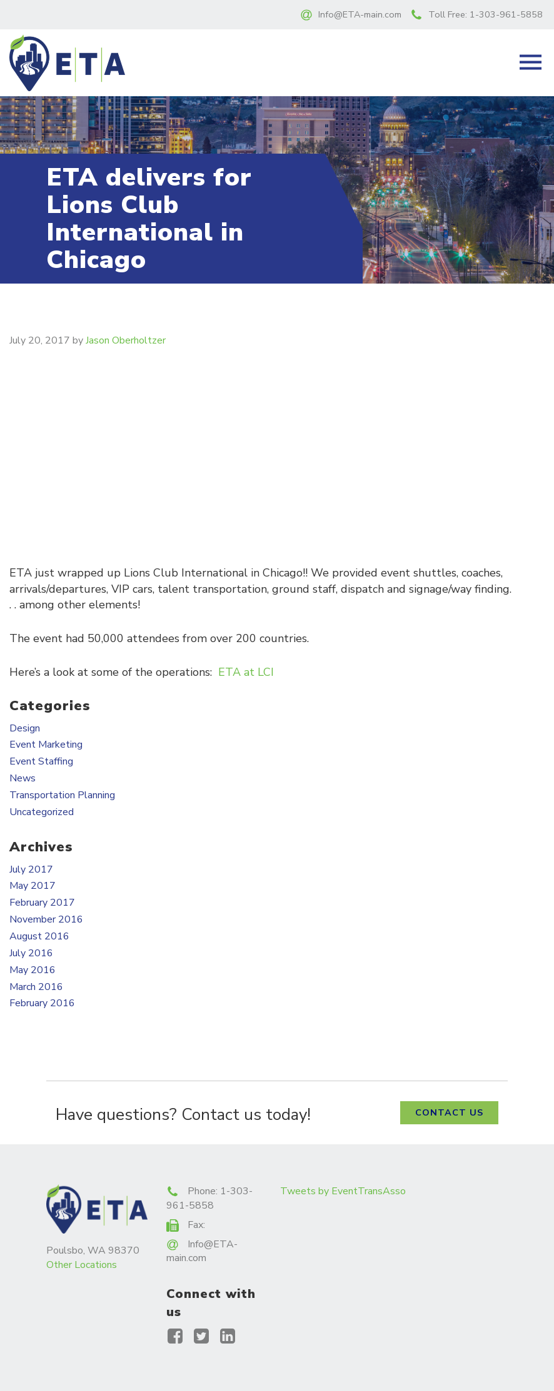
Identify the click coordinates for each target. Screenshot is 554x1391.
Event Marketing (46, 744)
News (22, 778)
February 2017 (42, 902)
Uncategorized (41, 812)
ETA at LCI (246, 672)
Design (24, 728)
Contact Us (449, 1112)
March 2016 (36, 987)
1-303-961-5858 (506, 14)
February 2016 (42, 1003)
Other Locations (81, 1265)
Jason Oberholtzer (126, 340)
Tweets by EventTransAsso (343, 1191)
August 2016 (39, 936)
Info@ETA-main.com (359, 14)
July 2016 (31, 953)
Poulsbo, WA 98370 (92, 1250)
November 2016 (46, 919)
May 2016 (32, 970)
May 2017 (32, 886)
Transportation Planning (62, 795)
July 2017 (31, 869)
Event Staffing (41, 761)
